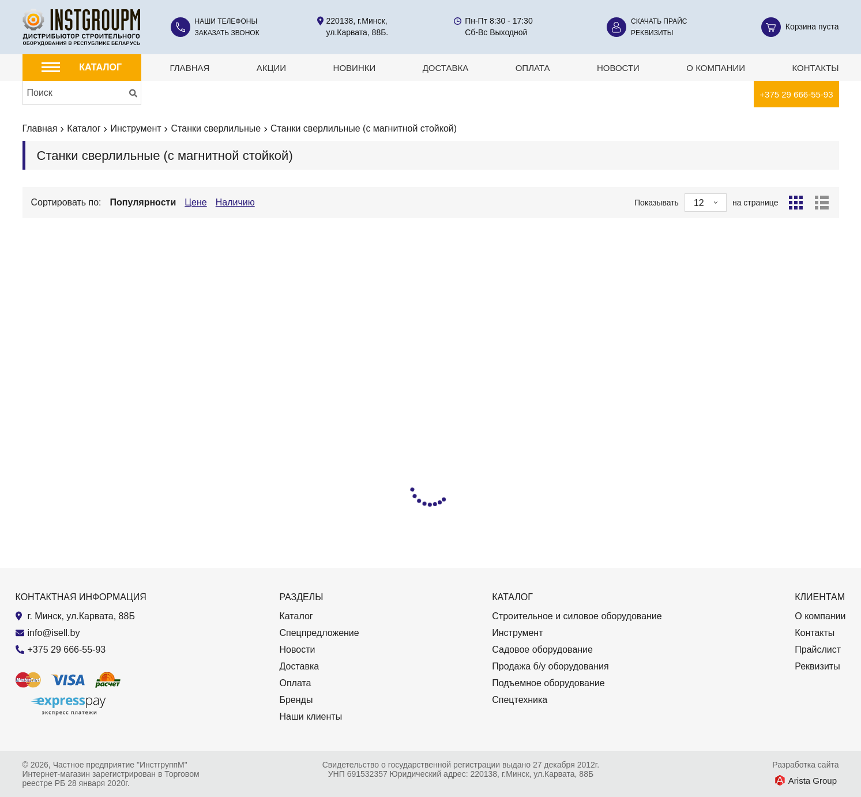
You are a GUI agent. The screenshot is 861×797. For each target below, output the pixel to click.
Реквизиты (652, 33)
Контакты (815, 68)
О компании (715, 68)
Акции (271, 68)
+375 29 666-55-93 (796, 94)
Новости (618, 68)
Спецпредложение (319, 633)
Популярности (143, 202)
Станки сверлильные (216, 128)
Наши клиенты (310, 716)
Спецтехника (519, 700)
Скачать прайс (659, 21)
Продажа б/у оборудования (550, 666)
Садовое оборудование (542, 649)
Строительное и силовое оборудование (576, 616)
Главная (190, 68)
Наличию (235, 202)
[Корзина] (800, 27)
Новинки (354, 68)
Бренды (296, 700)
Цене (195, 202)
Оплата (533, 68)
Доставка (446, 68)
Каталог (83, 128)
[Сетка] (795, 202)
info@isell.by (54, 633)
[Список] (821, 202)
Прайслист (818, 649)
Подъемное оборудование (548, 683)
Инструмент (135, 128)
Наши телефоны (226, 21)
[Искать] (133, 93)
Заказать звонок (227, 33)
